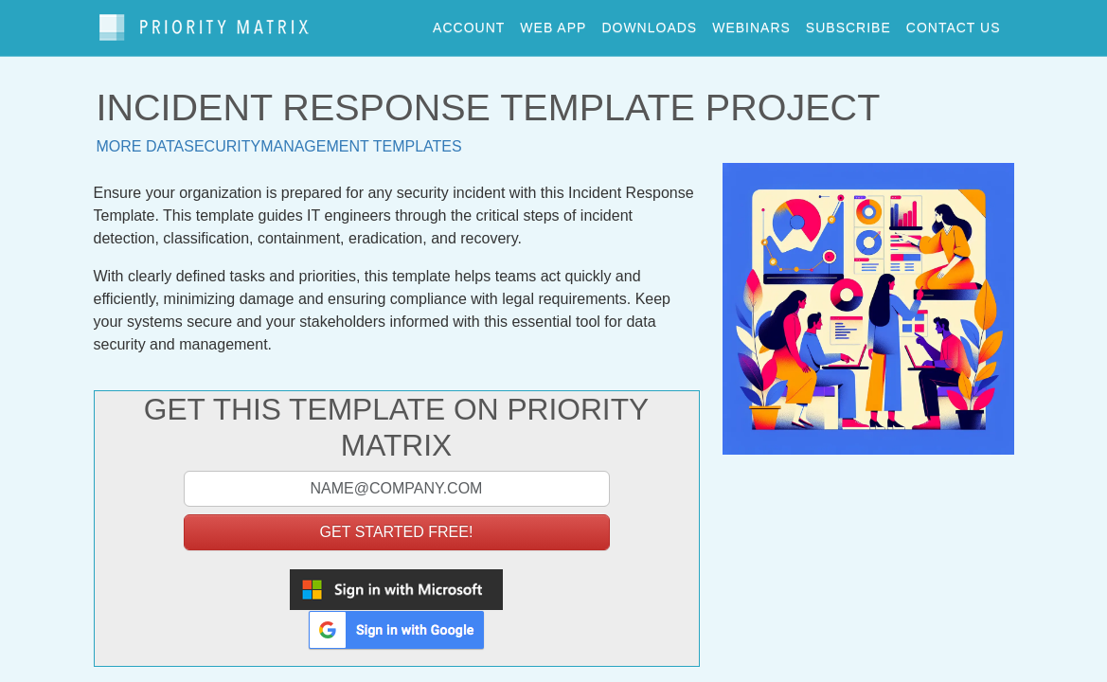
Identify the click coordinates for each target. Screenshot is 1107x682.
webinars (751, 22)
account (469, 22)
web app (553, 22)
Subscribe (848, 22)
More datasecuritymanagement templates (279, 137)
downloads (649, 22)
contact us (953, 22)
